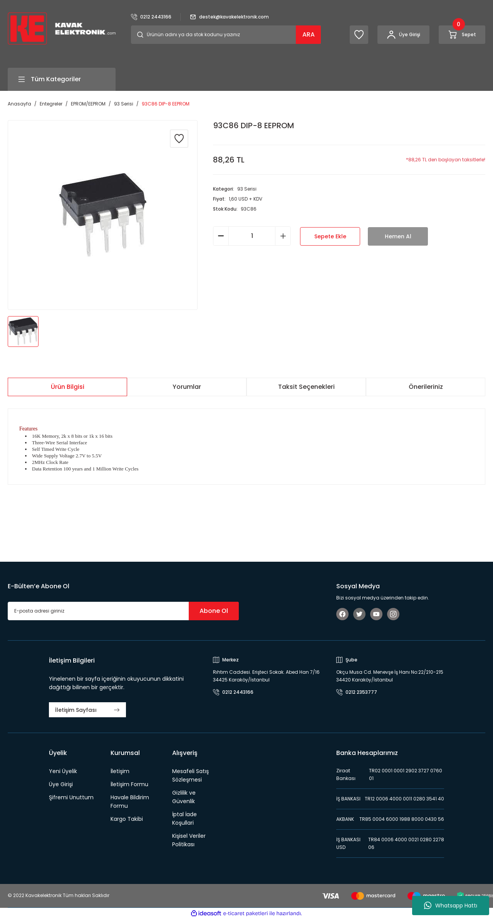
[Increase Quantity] (282, 236)
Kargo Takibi (127, 819)
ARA (308, 34)
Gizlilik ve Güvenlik (184, 797)
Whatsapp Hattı (450, 905)
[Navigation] (62, 79)
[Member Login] (403, 34)
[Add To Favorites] (179, 138)
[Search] (226, 34)
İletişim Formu (129, 784)
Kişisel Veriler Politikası (189, 840)
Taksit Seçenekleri (306, 386)
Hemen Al (398, 236)
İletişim (120, 771)
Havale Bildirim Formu (130, 801)
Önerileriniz (426, 386)
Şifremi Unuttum (71, 797)
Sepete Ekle (330, 236)
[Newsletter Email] (123, 611)
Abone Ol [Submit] (214, 610)
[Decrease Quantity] (220, 236)
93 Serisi (247, 189)
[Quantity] (251, 236)
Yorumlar (187, 386)
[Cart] (462, 34)
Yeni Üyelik (63, 771)
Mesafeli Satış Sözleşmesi (190, 775)
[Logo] (62, 28)
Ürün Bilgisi (67, 386)
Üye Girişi (61, 784)
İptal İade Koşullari (184, 818)
